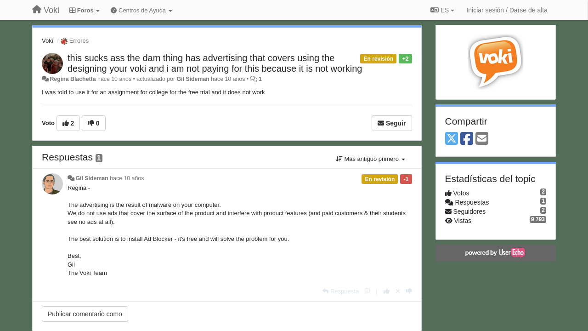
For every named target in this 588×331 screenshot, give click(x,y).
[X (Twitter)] (451, 139)
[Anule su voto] (398, 291)
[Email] (481, 139)
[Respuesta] (340, 291)
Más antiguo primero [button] (370, 158)
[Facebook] (466, 139)
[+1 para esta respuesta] (387, 291)
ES (442, 10)
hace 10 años (127, 178)
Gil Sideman (193, 79)
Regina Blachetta (73, 79)
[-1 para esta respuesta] (409, 291)
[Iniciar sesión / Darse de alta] (507, 10)
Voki (47, 40)
